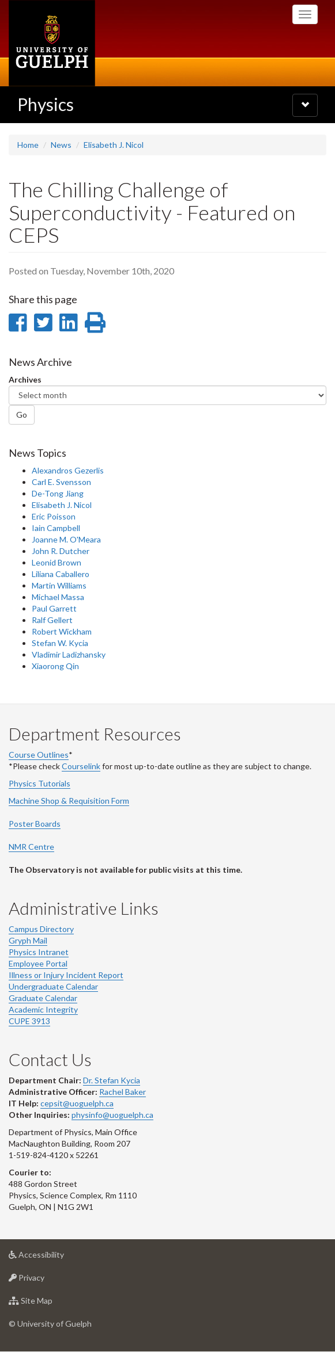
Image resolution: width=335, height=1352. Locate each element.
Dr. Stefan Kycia (111, 1080)
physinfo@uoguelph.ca (112, 1115)
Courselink (81, 766)
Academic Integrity (43, 1009)
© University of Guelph (50, 1323)
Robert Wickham (62, 631)
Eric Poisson (54, 516)
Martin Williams (59, 585)
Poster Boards (35, 823)
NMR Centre (31, 846)
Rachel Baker (122, 1092)
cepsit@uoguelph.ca (77, 1103)
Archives (25, 379)
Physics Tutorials (39, 783)
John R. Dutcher (60, 551)
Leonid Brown (56, 562)
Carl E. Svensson (61, 482)
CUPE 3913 (29, 1021)
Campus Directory (41, 929)
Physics (45, 104)
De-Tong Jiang (58, 493)
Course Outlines (39, 754)
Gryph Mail (28, 940)
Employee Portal (38, 963)
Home (28, 145)
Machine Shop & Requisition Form (69, 800)
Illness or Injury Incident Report (66, 975)
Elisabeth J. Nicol (114, 145)
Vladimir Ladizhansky (69, 654)
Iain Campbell (56, 528)
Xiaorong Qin (55, 666)
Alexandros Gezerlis (68, 470)
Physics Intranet (39, 952)
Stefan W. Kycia (60, 643)
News (61, 145)
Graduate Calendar (43, 998)
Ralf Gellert (52, 620)
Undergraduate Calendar (53, 986)
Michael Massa (58, 597)
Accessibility (54, 1257)
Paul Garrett (54, 608)
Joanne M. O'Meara (66, 539)
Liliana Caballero (60, 574)
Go (21, 414)
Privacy (45, 1280)
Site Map (49, 1303)
